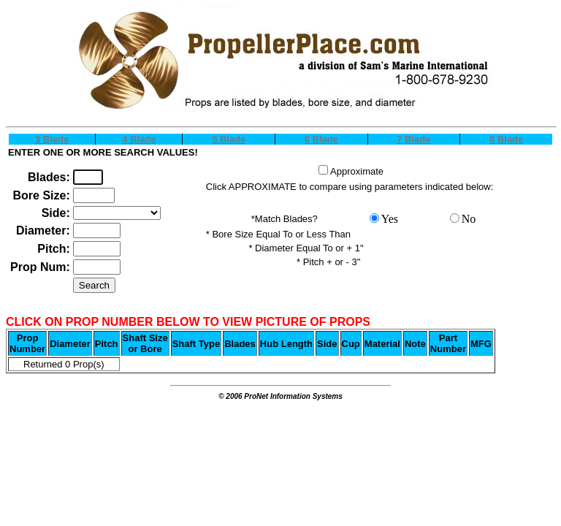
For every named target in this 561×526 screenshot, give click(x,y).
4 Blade (139, 139)
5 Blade (228, 139)
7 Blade (413, 139)
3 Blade (52, 139)
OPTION (117, 213)
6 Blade (321, 139)
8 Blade (506, 139)
